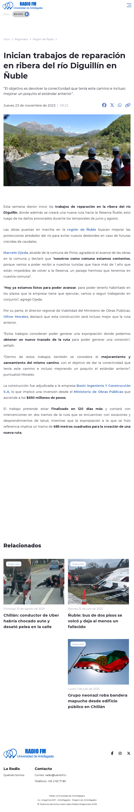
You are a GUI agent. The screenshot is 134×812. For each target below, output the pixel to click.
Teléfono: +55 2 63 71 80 (50, 781)
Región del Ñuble (43, 39)
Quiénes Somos (13, 775)
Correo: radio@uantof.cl (50, 775)
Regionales (21, 39)
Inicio (6, 39)
